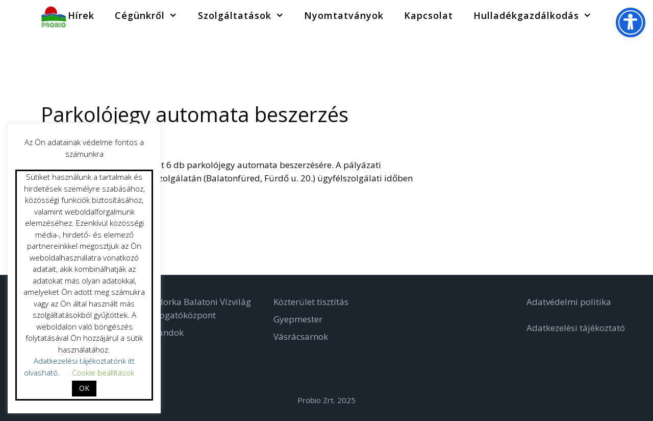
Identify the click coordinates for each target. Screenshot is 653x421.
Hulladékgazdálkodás (537, 15)
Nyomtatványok (344, 15)
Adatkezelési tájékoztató (575, 328)
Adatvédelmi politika (568, 302)
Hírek (81, 15)
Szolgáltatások (246, 15)
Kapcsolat (428, 15)
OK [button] (84, 388)
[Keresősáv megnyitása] (617, 15)
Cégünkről (151, 15)
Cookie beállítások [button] (103, 372)
